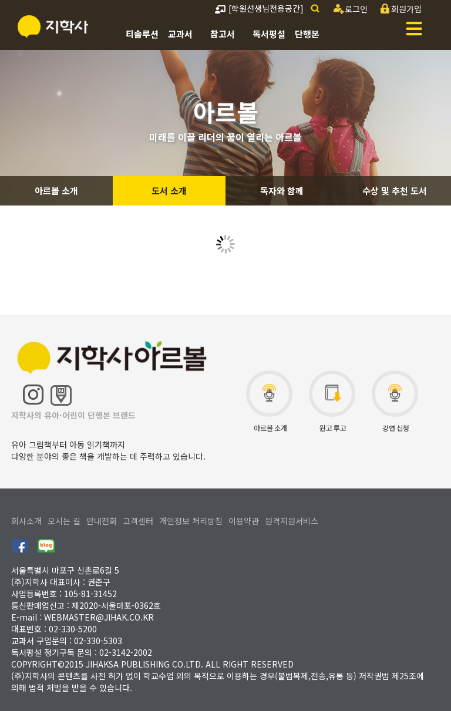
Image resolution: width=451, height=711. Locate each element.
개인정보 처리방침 (191, 521)
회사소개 (26, 521)
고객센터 (138, 521)
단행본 (307, 34)
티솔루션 (142, 34)
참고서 (222, 34)
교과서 (180, 34)
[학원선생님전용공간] (259, 8)
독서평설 (269, 34)
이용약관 (243, 521)
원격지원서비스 (291, 521)
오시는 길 (64, 521)
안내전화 (101, 521)
